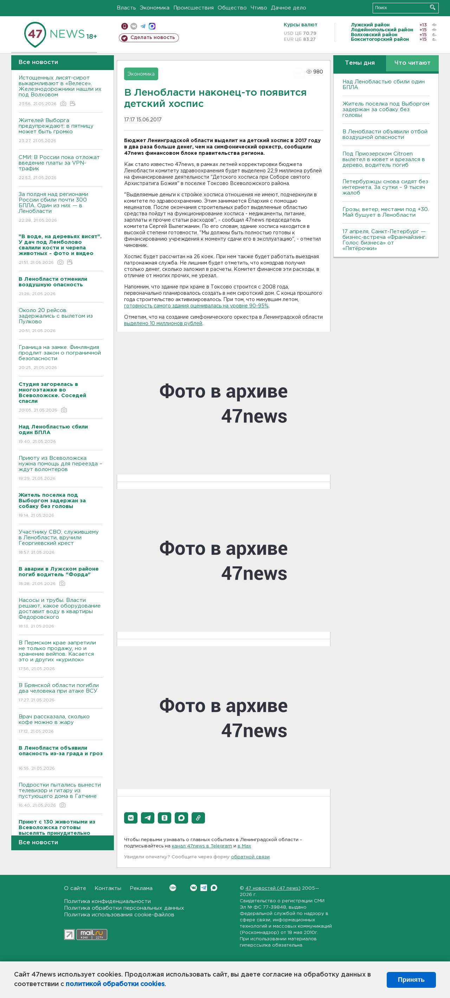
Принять (411, 979)
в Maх (244, 846)
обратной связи (250, 857)
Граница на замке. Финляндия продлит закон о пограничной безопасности (61, 358)
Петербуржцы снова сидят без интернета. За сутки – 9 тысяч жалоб (385, 187)
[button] (130, 818)
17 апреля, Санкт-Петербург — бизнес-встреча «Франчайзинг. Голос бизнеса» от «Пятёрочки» (384, 240)
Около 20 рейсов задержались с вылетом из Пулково (61, 321)
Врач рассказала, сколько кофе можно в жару (61, 724)
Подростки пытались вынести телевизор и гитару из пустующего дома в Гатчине (61, 795)
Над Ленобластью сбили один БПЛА (383, 85)
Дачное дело (288, 8)
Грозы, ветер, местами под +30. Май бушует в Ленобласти (385, 212)
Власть (126, 8)
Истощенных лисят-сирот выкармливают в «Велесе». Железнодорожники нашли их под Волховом (61, 91)
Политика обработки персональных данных (124, 908)
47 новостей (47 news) (273, 888)
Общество (232, 8)
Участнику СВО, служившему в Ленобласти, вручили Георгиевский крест (61, 542)
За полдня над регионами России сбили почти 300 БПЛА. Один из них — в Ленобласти (61, 207)
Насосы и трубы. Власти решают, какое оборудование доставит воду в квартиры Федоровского (61, 613)
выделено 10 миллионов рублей (163, 324)
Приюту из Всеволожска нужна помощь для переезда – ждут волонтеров (61, 469)
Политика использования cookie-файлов (119, 915)
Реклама (141, 888)
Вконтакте (172, 887)
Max (214, 887)
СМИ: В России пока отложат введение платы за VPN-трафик (61, 168)
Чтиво (259, 8)
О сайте (75, 888)
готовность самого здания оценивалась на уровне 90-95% (196, 306)
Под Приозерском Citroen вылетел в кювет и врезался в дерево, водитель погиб (383, 159)
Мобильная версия (124, 26)
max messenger (152, 26)
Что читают (412, 63)
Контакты (108, 888)
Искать (432, 7)
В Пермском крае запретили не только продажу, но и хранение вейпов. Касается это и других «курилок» (61, 656)
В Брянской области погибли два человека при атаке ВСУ (61, 693)
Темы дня (360, 63)
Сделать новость (152, 38)
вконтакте (133, 26)
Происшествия (193, 8)
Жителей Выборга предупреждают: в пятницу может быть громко (61, 131)
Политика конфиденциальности (107, 901)
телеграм (143, 26)
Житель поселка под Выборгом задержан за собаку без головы (385, 109)
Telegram (203, 887)
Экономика (154, 8)
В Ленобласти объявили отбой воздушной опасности (385, 134)
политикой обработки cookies (115, 984)
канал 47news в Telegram (202, 846)
